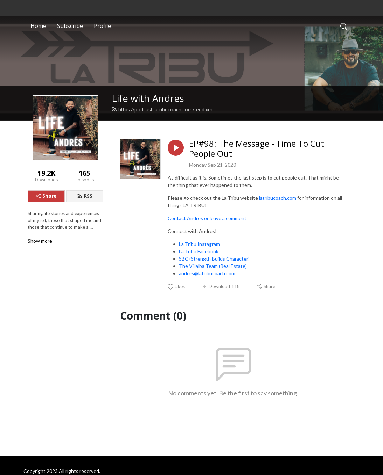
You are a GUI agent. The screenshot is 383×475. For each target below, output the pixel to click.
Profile (102, 26)
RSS (84, 195)
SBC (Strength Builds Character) (214, 259)
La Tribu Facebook (198, 251)
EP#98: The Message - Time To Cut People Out (256, 149)
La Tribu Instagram (199, 244)
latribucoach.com (277, 198)
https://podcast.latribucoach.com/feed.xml (163, 109)
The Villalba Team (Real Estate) (213, 266)
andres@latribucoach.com (207, 273)
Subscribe (70, 26)
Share (46, 195)
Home (38, 26)
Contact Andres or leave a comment (207, 218)
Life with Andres (148, 98)
